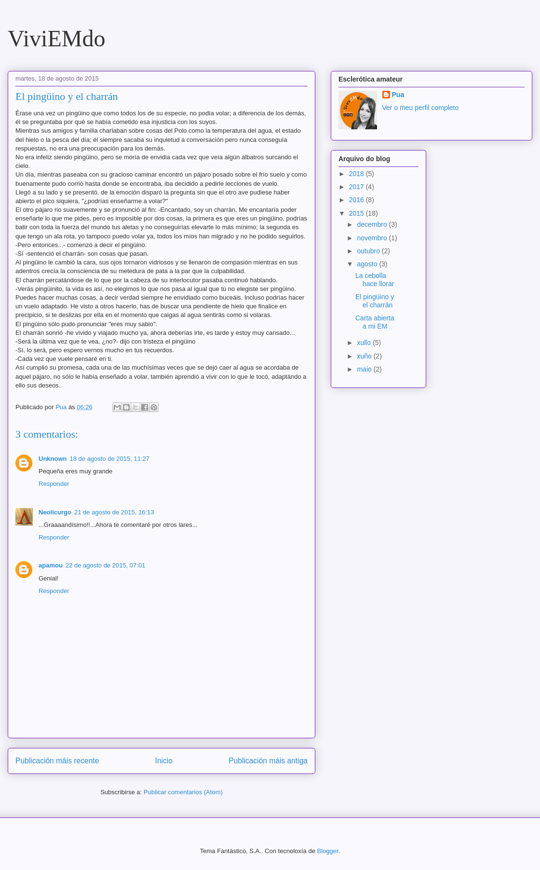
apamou (51, 565)
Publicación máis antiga (268, 761)
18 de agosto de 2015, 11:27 (110, 458)
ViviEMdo (56, 38)
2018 (357, 174)
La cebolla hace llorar (374, 280)
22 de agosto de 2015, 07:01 (106, 565)
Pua (398, 94)
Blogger (327, 851)
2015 (357, 213)
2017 (357, 187)
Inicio (164, 761)
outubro (369, 251)
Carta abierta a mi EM (374, 322)
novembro (373, 238)
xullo (365, 342)
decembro (373, 224)
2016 (357, 200)
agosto (368, 264)
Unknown (53, 458)
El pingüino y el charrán (374, 301)
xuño (365, 356)
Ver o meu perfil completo (420, 107)
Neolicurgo (55, 512)
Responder (54, 483)
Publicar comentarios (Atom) (183, 792)
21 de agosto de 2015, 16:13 (114, 512)
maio (365, 369)
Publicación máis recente (57, 761)
